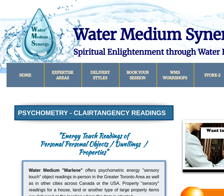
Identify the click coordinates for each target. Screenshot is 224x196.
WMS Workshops (175, 75)
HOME (25, 75)
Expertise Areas (62, 75)
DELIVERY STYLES (100, 75)
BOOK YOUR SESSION (138, 75)
